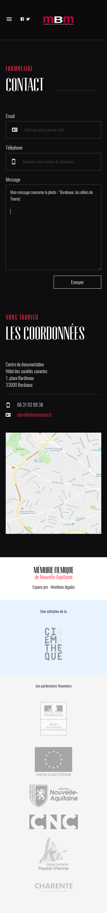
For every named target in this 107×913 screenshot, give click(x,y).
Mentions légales (63, 587)
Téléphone (14, 147)
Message (13, 179)
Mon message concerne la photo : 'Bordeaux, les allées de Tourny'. (53, 227)
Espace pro (40, 587)
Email (10, 116)
